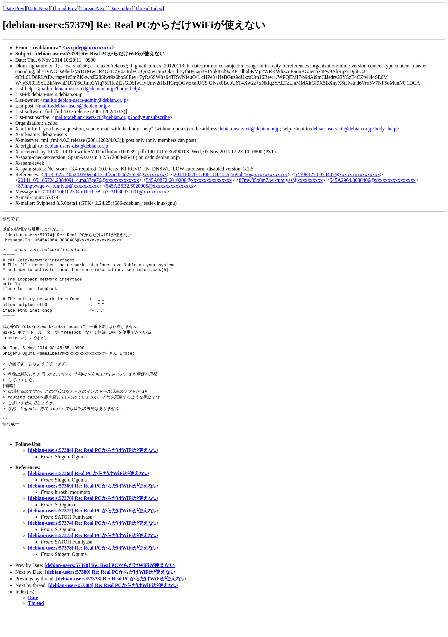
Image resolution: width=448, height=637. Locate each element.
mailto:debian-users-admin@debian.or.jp (84, 100)
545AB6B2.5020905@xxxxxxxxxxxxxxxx (149, 186)
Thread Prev (64, 8)
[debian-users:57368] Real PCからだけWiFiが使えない (88, 499)
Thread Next (93, 8)
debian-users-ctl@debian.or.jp (249, 128)
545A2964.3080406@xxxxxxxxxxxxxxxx (373, 180)
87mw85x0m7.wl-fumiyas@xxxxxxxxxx (281, 180)
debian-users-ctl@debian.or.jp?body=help (353, 128)
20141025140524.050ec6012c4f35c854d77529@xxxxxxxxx (105, 174)
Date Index (120, 8)
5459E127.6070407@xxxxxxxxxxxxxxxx (337, 174)
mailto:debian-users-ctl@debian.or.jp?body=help (89, 88)
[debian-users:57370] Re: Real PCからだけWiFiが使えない (93, 524)
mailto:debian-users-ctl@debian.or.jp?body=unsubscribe (112, 117)
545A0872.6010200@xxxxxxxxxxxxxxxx (189, 180)
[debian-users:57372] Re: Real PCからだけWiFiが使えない (93, 536)
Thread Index (148, 8)
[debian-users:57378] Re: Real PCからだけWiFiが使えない (93, 573)
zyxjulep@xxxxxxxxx (88, 47)
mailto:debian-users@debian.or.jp (73, 105)
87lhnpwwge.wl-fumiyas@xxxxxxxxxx (58, 186)
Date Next (38, 8)
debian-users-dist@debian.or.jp (76, 146)
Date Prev (14, 8)
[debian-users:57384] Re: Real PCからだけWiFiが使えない (93, 476)
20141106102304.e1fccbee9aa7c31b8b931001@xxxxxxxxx (105, 191)
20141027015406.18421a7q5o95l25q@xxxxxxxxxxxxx (231, 174)
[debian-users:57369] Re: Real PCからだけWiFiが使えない (93, 511)
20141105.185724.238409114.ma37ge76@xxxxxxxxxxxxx (78, 180)
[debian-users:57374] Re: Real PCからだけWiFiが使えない (93, 548)
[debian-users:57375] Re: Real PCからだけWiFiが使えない (93, 561)
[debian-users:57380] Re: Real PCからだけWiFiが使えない (110, 597)
